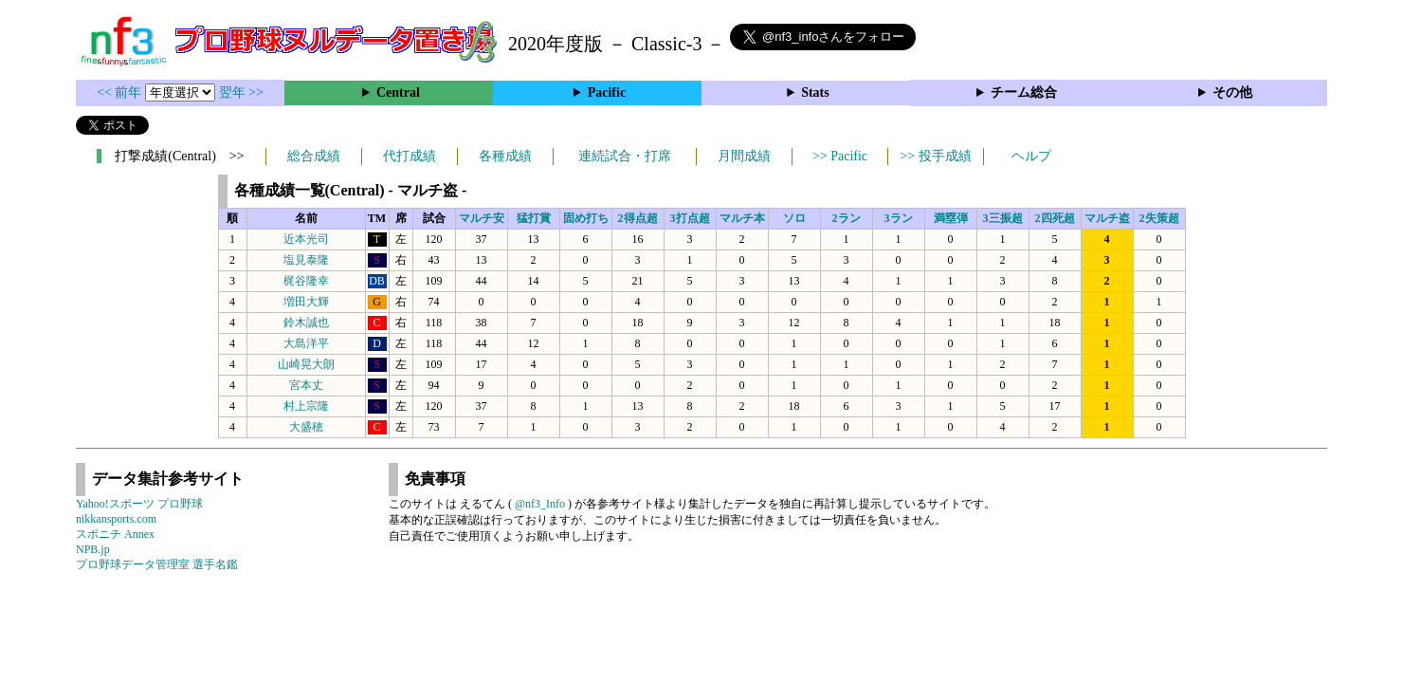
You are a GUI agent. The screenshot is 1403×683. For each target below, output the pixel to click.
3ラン (898, 218)
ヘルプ (1031, 156)
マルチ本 (742, 218)
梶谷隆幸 (306, 280)
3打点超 (690, 218)
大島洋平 (306, 343)
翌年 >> (241, 92)
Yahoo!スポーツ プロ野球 (139, 503)
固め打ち (586, 218)
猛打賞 (534, 218)
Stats (815, 92)
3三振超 (1003, 218)
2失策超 (1159, 218)
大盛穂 (306, 427)
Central (398, 92)
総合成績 (313, 156)
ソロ (794, 218)
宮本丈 (306, 385)
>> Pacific (839, 156)
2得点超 (638, 218)
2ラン (846, 218)
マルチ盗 (1107, 218)
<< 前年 (121, 92)
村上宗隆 (306, 406)
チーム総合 (1024, 92)
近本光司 (306, 239)
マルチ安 (481, 218)
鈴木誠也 (306, 322)
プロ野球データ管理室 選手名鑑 (157, 564)
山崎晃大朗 (306, 364)
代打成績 (409, 156)
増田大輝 (306, 301)
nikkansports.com (116, 519)
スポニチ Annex (115, 534)
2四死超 (1055, 218)
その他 (1232, 92)
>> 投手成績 (935, 156)
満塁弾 (951, 218)
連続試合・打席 (624, 156)
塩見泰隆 (306, 260)
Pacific (607, 92)
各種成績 (505, 156)
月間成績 (744, 156)
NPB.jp (93, 549)
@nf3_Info (540, 503)
